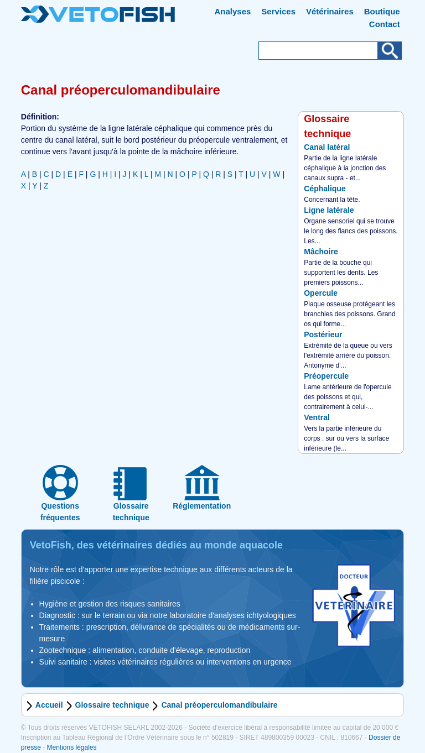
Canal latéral (327, 147)
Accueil (49, 704)
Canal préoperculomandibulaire (219, 704)
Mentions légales (71, 747)
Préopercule (326, 376)
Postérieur (323, 334)
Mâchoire (321, 251)
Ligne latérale (329, 210)
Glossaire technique (112, 704)
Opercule (321, 293)
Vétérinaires (330, 11)
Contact (384, 24)
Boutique (382, 11)
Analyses (233, 11)
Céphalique (324, 188)
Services (278, 11)
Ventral (317, 417)
